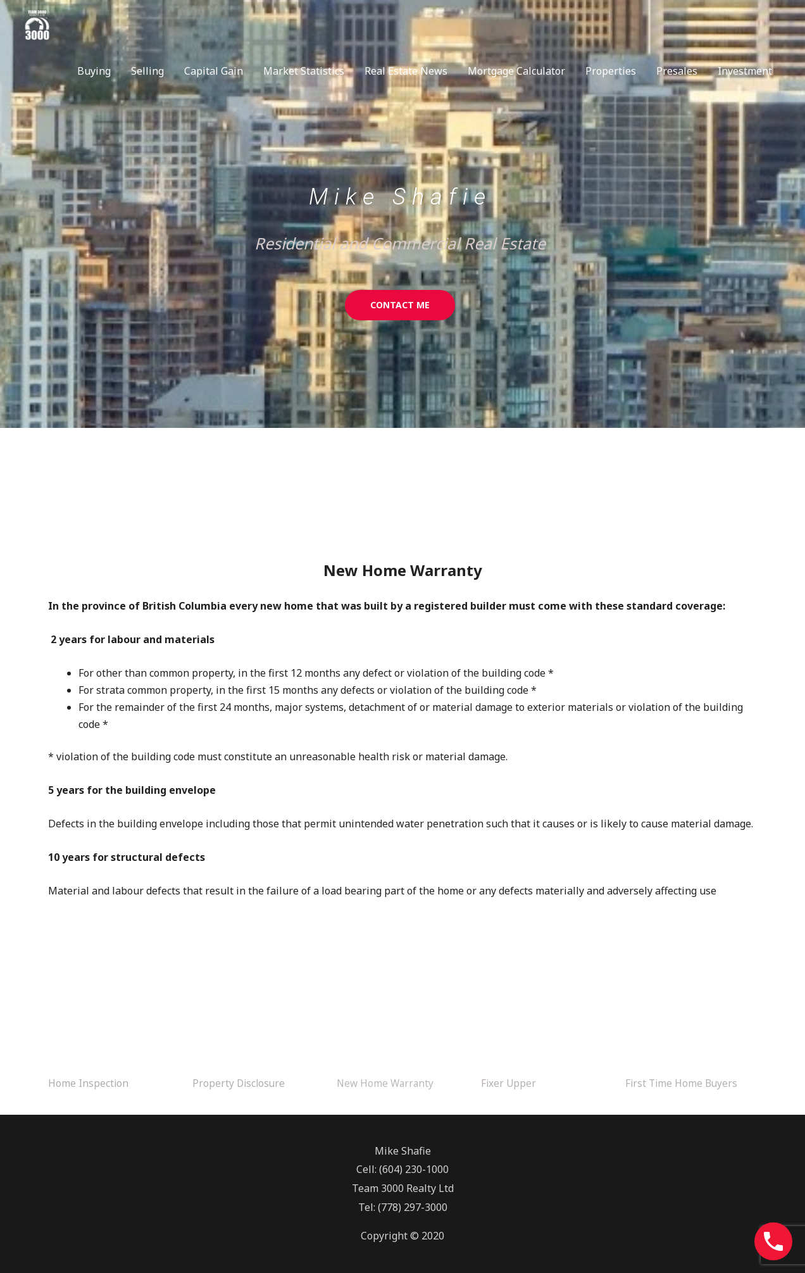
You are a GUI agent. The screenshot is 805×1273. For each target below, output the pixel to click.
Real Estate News (406, 71)
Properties (610, 71)
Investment (745, 71)
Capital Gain (213, 71)
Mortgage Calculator (516, 71)
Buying (94, 71)
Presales (676, 71)
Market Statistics (303, 71)
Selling (147, 71)
